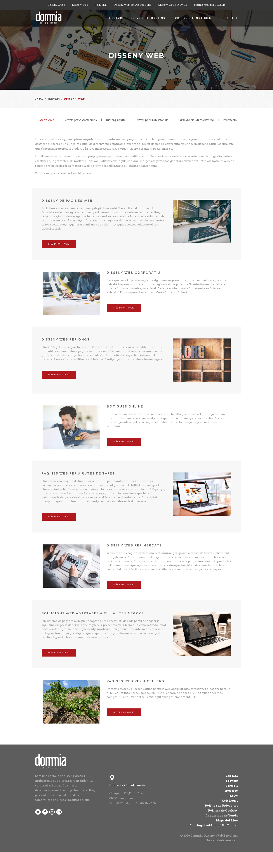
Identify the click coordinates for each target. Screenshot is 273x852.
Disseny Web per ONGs (172, 4)
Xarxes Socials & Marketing (196, 120)
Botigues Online (125, 406)
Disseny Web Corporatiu (134, 272)
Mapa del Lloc (227, 820)
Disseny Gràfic (56, 4)
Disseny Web (80, 4)
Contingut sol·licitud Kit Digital (213, 825)
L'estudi (116, 18)
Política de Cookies (223, 811)
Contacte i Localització (127, 785)
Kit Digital (101, 4)
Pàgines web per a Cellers (209, 4)
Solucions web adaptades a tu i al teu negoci (92, 613)
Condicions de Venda (222, 815)
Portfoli (181, 18)
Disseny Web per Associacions (132, 4)
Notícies (203, 18)
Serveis (137, 18)
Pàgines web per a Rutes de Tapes (78, 473)
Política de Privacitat (221, 806)
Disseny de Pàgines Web (67, 200)
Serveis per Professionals (151, 120)
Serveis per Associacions (80, 120)
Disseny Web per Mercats (134, 545)
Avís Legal (230, 801)
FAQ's (233, 796)
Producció (230, 120)
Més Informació (58, 244)
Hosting (158, 18)
